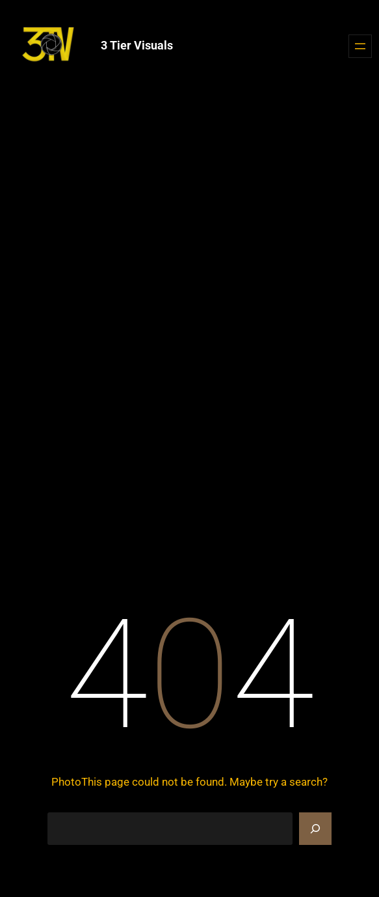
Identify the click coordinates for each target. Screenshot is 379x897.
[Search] (315, 828)
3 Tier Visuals (137, 45)
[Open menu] (360, 46)
